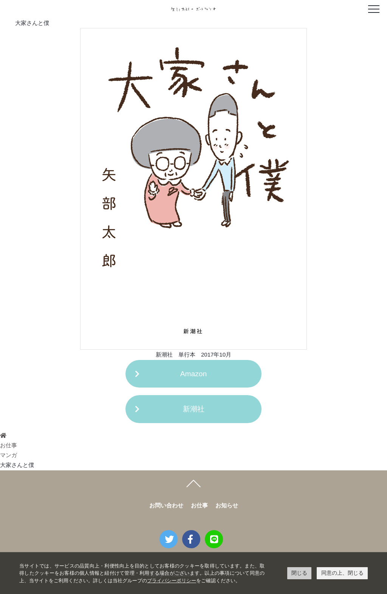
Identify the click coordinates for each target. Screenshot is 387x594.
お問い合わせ (166, 505)
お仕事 (8, 445)
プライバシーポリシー (171, 580)
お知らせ (226, 505)
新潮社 (193, 409)
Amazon (193, 374)
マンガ (8, 455)
